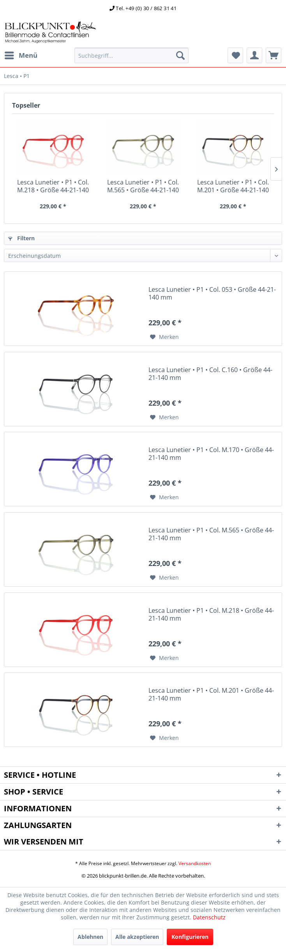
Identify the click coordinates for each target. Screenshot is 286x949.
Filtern (21, 238)
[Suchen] (180, 55)
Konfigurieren (189, 936)
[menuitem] (20, 55)
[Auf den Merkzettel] (164, 337)
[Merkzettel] (235, 55)
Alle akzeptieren (137, 936)
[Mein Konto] (254, 55)
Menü (21, 54)
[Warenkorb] (273, 55)
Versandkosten (194, 863)
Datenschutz (209, 917)
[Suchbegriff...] (131, 55)
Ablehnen (90, 936)
